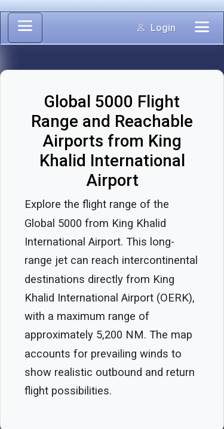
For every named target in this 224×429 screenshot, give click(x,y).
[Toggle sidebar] (25, 28)
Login (156, 27)
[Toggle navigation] (202, 27)
